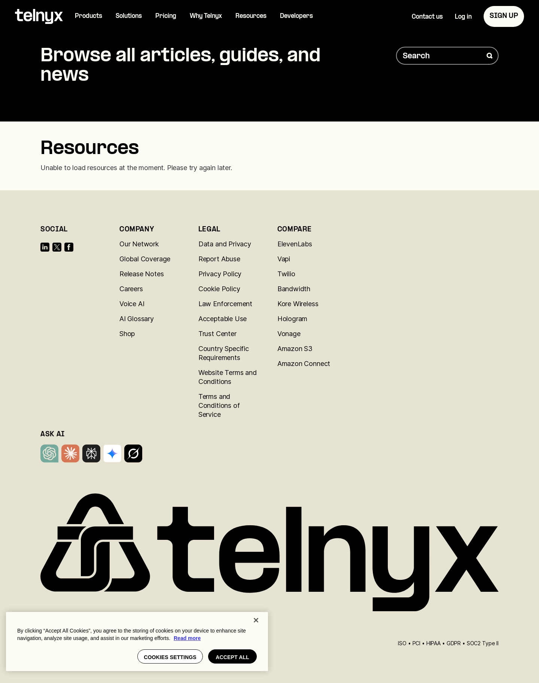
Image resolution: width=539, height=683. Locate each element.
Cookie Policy (219, 289)
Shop (127, 334)
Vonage (289, 334)
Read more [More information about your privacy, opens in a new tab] (187, 638)
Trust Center (217, 334)
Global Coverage (144, 259)
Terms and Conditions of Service (219, 405)
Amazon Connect (303, 363)
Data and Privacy (224, 244)
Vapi (283, 259)
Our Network (139, 244)
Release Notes (141, 274)
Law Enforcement (225, 304)
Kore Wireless (298, 304)
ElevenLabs (294, 244)
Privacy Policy (219, 274)
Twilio (286, 274)
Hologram (292, 319)
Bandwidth (293, 289)
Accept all (232, 657)
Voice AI (131, 304)
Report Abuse (219, 259)
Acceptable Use (222, 319)
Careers (131, 289)
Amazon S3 (295, 349)
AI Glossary (136, 319)
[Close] (256, 620)
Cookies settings (170, 657)
